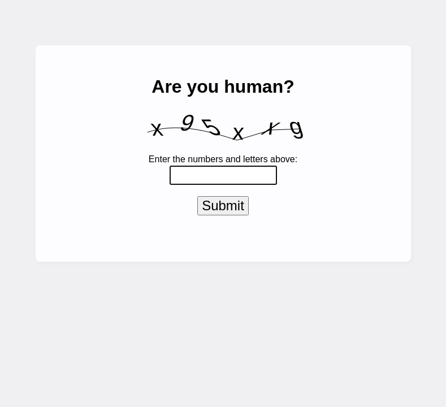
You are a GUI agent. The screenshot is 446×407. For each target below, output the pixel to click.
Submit (223, 207)
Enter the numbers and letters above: (223, 159)
